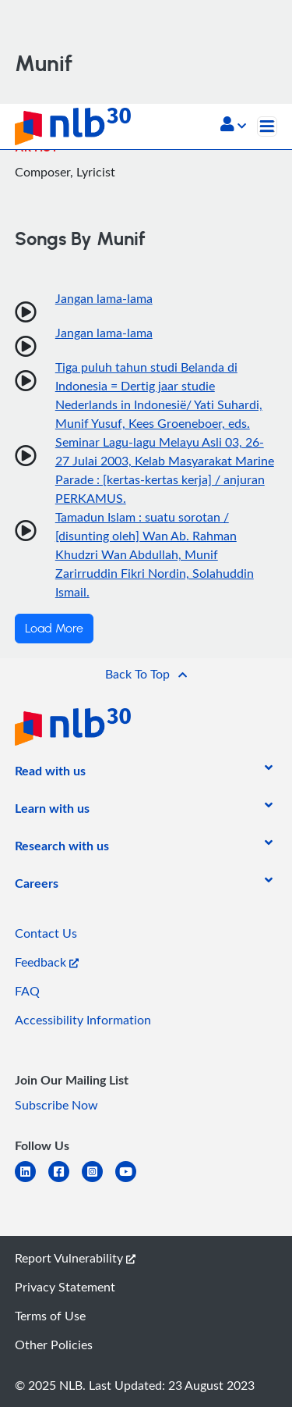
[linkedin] (31, 1181)
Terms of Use (50, 1315)
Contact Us (46, 933)
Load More (54, 628)
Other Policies (54, 1344)
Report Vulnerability (75, 1257)
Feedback (47, 962)
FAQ (27, 990)
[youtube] (132, 1181)
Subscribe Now (56, 1104)
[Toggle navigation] (267, 126)
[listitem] (50, 773)
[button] (233, 125)
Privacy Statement (65, 1286)
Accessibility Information (83, 1019)
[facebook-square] (65, 1181)
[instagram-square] (98, 1181)
